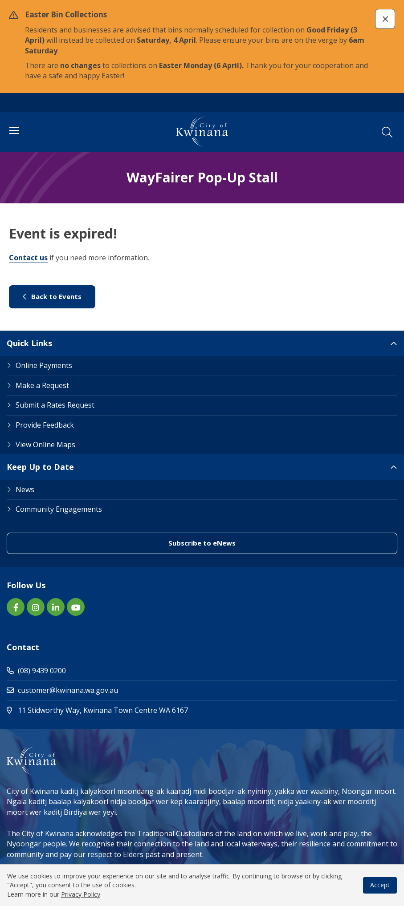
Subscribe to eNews (202, 542)
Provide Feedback (45, 425)
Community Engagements (59, 509)
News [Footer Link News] (25, 489)
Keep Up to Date (40, 466)
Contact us (28, 258)
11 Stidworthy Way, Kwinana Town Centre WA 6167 (135, 710)
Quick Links (29, 343)
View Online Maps (45, 444)
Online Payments (44, 365)
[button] (385, 19)
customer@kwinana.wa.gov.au (62, 690)
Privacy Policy (80, 894)
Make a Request (42, 385)
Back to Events (52, 296)
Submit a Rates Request (55, 405)
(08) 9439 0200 (36, 670)
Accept (380, 885)
